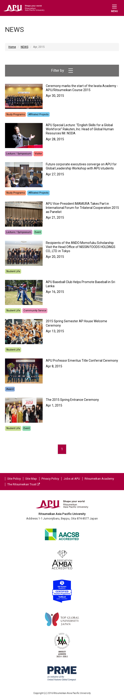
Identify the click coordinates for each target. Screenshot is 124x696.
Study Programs (15, 114)
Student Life (13, 271)
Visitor (38, 153)
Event (38, 232)
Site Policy (14, 478)
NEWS (24, 47)
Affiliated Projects (38, 114)
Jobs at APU (72, 478)
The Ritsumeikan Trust (23, 484)
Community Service (34, 310)
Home (12, 47)
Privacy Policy (50, 478)
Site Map (31, 478)
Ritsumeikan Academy (99, 478)
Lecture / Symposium (18, 153)
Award (10, 389)
